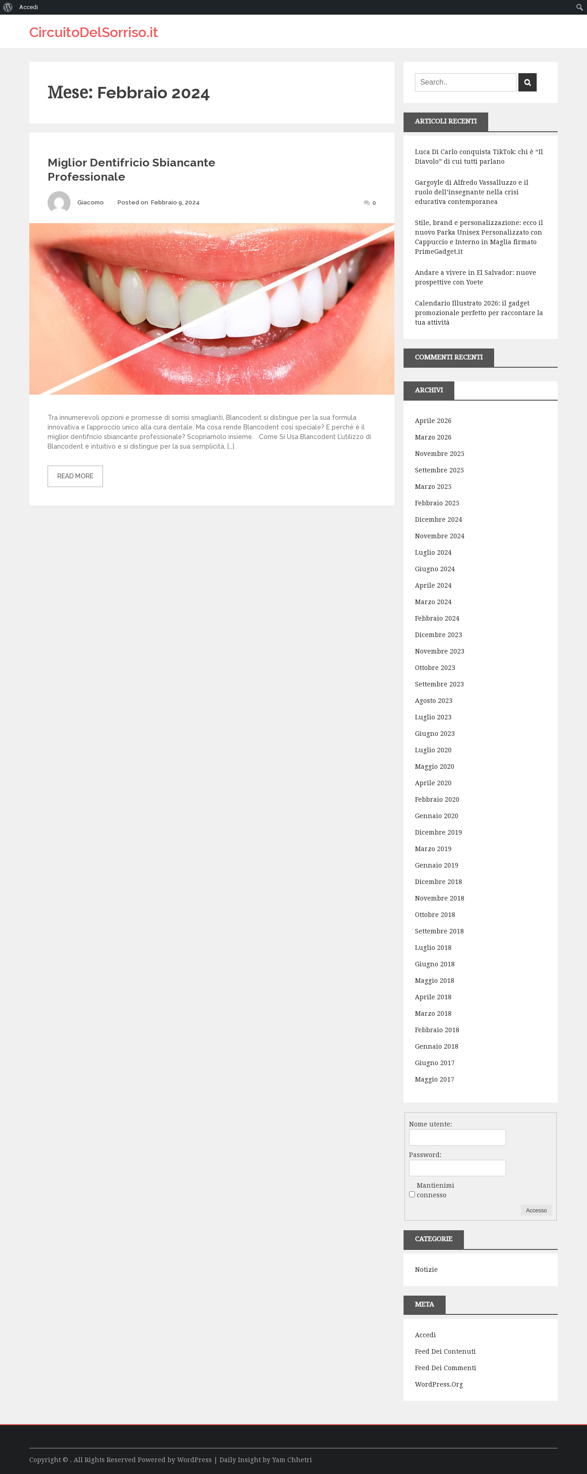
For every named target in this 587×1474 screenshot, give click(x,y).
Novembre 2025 (439, 453)
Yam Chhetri (292, 1459)
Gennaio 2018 (436, 1046)
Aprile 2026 (433, 420)
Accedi (425, 1335)
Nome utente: (430, 1124)
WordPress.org (439, 1384)
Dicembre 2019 (438, 832)
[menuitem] (8, 7)
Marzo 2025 (433, 486)
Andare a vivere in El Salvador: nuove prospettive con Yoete (475, 277)
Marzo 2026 (433, 437)
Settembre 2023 (439, 684)
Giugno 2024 (435, 569)
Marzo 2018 (433, 1013)
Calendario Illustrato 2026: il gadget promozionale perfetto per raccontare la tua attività (479, 313)
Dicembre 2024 (438, 519)
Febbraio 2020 (437, 799)
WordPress (194, 1459)
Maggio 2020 (434, 766)
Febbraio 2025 (437, 503)
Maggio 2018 (434, 980)
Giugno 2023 (435, 733)
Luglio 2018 (433, 947)
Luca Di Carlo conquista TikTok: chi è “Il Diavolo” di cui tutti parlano (479, 156)
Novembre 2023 (439, 651)
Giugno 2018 (435, 964)
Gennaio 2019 (436, 865)
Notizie (426, 1269)
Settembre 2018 (439, 931)
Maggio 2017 (434, 1079)
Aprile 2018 (433, 997)
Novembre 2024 (439, 536)
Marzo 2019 (433, 848)
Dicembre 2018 (438, 881)
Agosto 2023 (433, 700)
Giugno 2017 (435, 1063)
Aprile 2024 (433, 585)
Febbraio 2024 (437, 618)
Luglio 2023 (433, 717)
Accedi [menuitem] (28, 7)
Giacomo (90, 202)
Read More (75, 476)
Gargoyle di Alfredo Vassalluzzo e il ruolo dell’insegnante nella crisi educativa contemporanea (471, 192)
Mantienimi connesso (435, 1190)
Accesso (536, 1210)
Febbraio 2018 (437, 1030)
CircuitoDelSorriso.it (93, 32)
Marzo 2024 (433, 602)
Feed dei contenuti (445, 1351)
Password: (425, 1154)
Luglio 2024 (433, 552)
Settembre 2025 (439, 470)
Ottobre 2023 (435, 667)
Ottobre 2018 (435, 914)
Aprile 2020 (433, 783)
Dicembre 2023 (438, 634)
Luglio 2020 (433, 750)
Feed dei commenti (445, 1368)
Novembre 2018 (439, 898)
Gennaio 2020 (436, 816)
